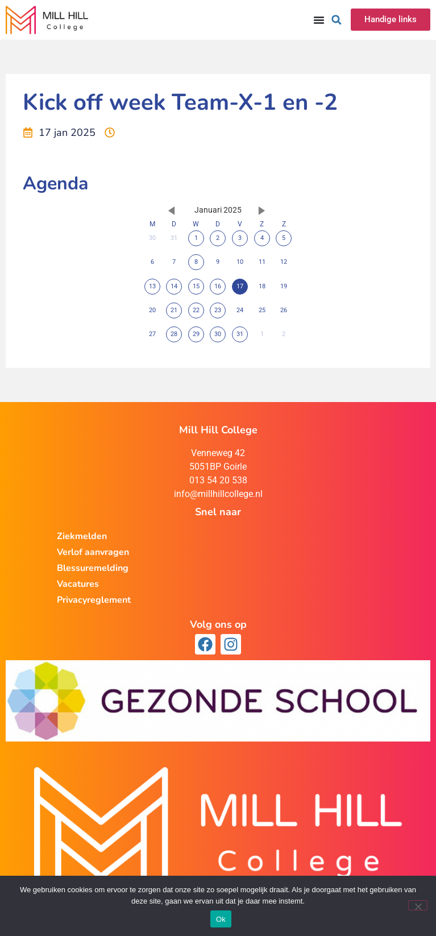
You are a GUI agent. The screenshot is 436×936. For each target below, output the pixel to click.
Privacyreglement (94, 600)
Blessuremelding (92, 568)
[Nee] (417, 905)
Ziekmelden (82, 536)
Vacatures (78, 584)
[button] (336, 20)
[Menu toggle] (319, 20)
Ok (221, 919)
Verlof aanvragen (93, 552)
